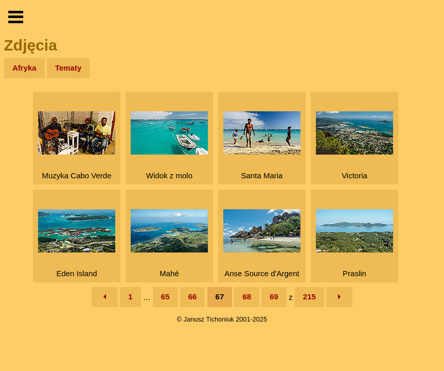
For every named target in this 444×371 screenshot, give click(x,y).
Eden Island (76, 243)
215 (309, 296)
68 (246, 296)
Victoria (354, 145)
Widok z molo (169, 145)
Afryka (24, 67)
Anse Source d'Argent (261, 243)
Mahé (169, 243)
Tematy (68, 67)
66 (192, 296)
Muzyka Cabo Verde (76, 145)
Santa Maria (261, 145)
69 (274, 296)
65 (165, 296)
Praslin (354, 243)
